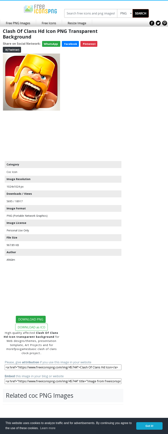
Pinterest (89, 44)
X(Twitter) (12, 50)
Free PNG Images (18, 23)
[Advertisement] (31, 135)
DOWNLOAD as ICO (31, 327)
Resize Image (77, 23)
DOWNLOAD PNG (30, 319)
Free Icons (49, 23)
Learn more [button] (47, 428)
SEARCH (140, 13)
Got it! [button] (149, 425)
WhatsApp (51, 44)
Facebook (70, 44)
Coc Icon (12, 172)
